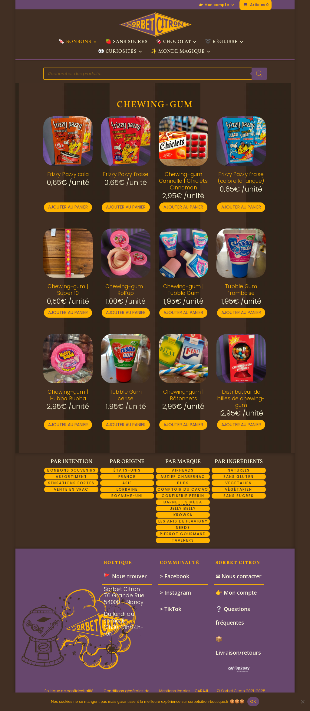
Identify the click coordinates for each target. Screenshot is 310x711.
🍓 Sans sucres (126, 42)
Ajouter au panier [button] (68, 207)
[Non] (302, 702)
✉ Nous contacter (239, 576)
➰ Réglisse (221, 42)
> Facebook (174, 576)
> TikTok (170, 609)
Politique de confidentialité (69, 690)
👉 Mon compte (214, 5)
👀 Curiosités (117, 52)
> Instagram (175, 592)
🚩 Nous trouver (125, 576)
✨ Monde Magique (178, 52)
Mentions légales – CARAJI (183, 690)
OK (253, 701)
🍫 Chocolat (173, 42)
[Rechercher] (259, 74)
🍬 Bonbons (74, 42)
